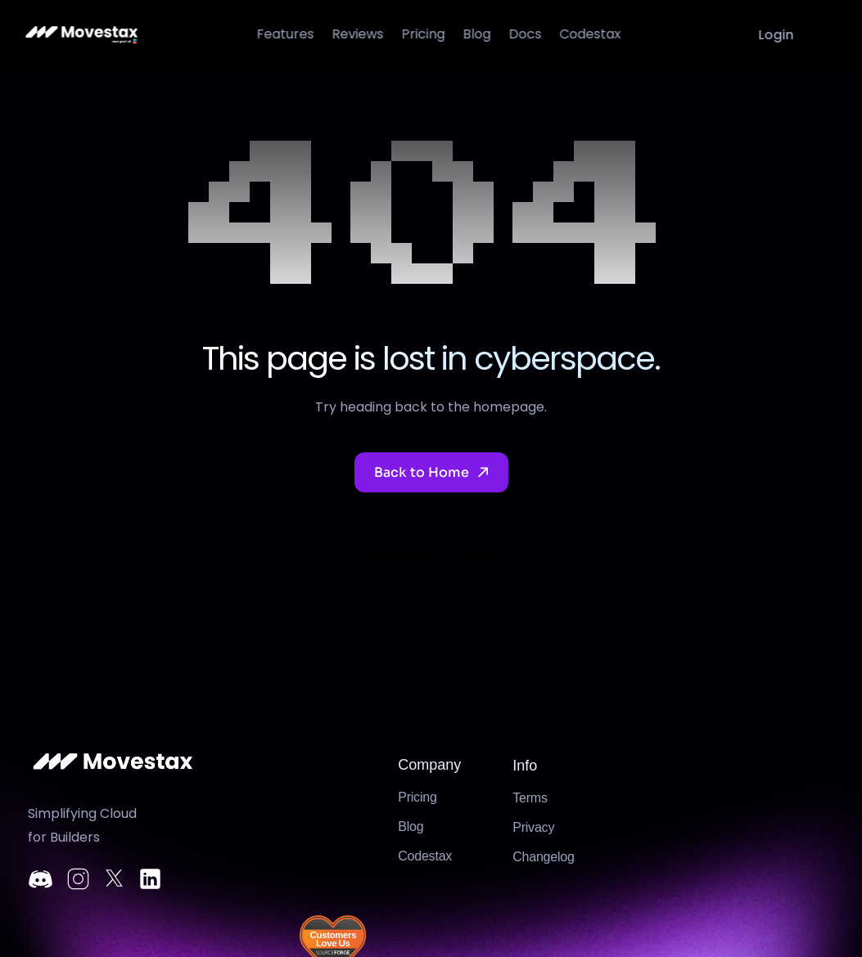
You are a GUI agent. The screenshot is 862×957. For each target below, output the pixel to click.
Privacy (533, 827)
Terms (530, 798)
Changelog (543, 857)
